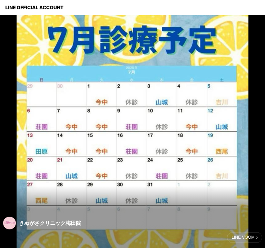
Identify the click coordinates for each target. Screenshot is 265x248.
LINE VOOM (243, 237)
